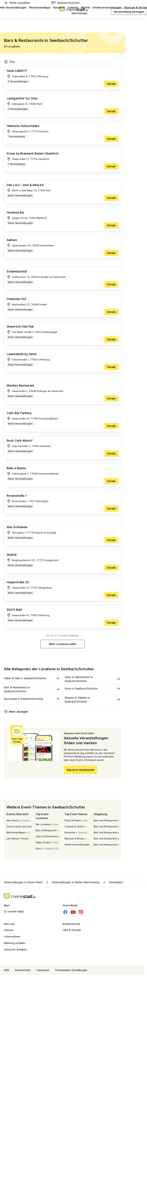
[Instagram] (81, 912)
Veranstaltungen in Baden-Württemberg (72, 882)
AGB (6, 970)
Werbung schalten (15, 943)
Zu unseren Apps (14, 911)
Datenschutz (23, 970)
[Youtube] (73, 912)
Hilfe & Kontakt (72, 930)
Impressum (42, 970)
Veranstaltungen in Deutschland (23, 882)
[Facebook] (65, 912)
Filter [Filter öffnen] (9, 62)
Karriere (8, 930)
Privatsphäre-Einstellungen (71, 970)
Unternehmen (12, 936)
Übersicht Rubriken (15, 949)
